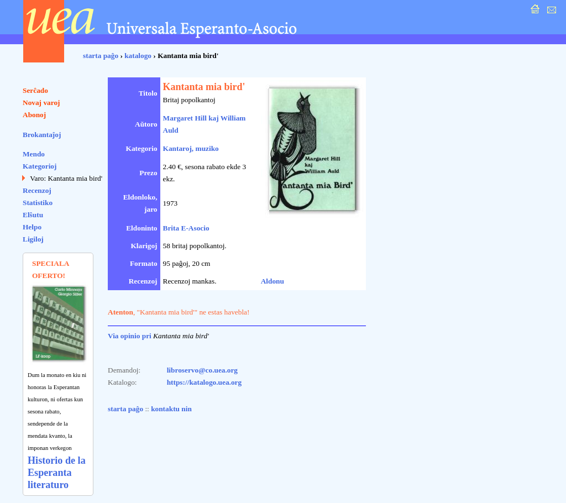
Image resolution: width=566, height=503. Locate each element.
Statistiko (38, 202)
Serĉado (35, 90)
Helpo (32, 227)
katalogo (137, 55)
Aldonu (272, 281)
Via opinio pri (129, 336)
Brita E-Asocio (186, 228)
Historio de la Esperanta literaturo (57, 472)
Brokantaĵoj (42, 134)
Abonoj (34, 115)
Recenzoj (37, 190)
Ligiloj (33, 239)
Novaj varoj (41, 102)
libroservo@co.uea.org (202, 370)
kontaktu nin (171, 409)
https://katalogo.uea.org (204, 382)
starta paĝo (100, 55)
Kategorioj (39, 166)
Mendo (34, 154)
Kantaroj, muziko (191, 148)
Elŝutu (33, 215)
